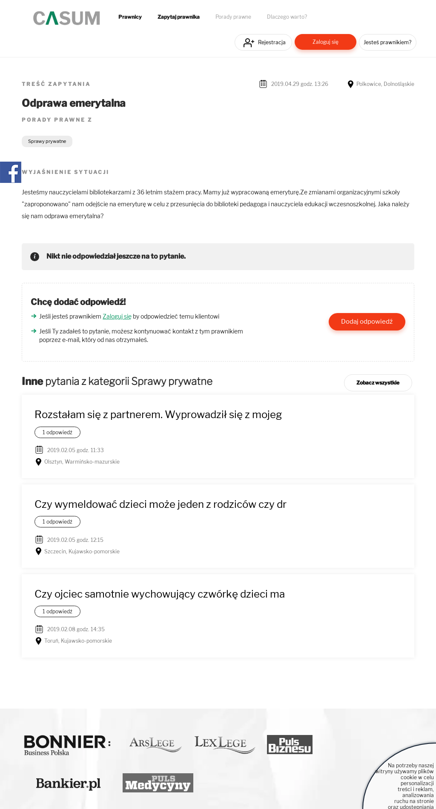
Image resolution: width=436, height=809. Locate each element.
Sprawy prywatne (47, 141)
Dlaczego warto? (287, 17)
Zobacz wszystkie (377, 382)
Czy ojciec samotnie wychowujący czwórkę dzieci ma (159, 594)
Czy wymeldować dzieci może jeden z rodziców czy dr (160, 504)
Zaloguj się (325, 42)
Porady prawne (233, 17)
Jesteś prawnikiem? (387, 42)
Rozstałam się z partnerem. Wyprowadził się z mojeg (158, 414)
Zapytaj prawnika (179, 17)
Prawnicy (130, 17)
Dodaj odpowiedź (367, 321)
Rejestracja (272, 42)
